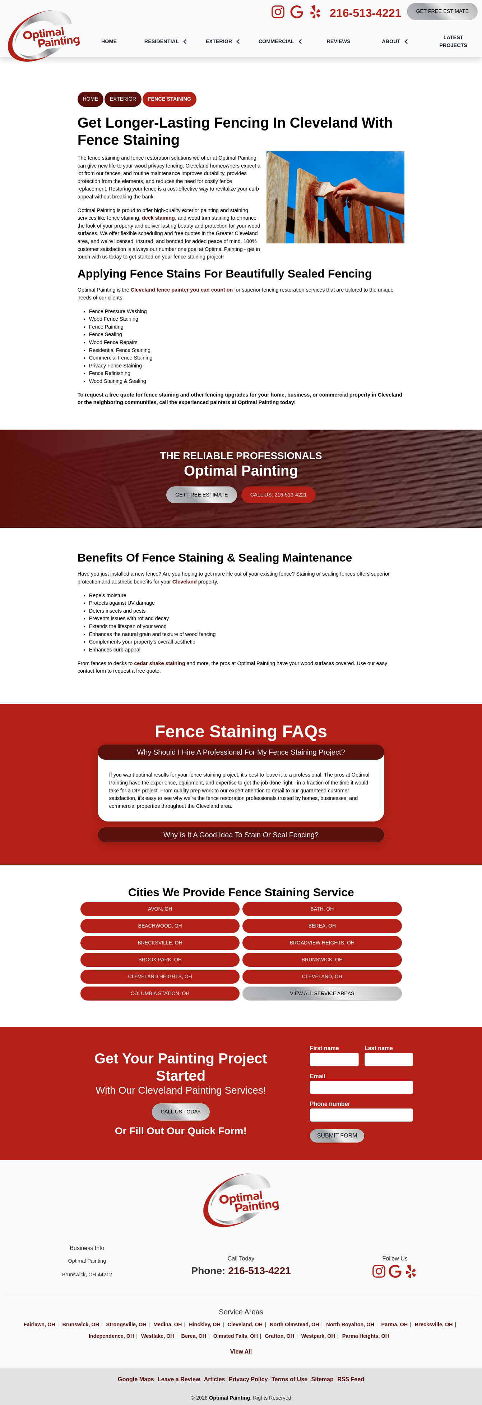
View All (241, 1352)
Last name (381, 1048)
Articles (214, 1379)
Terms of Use (289, 1379)
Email (319, 1076)
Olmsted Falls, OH (235, 1336)
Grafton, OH (280, 1336)
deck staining (158, 218)
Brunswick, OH (80, 1324)
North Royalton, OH (350, 1324)
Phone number (332, 1104)
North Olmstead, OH (294, 1324)
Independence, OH (111, 1336)
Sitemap (322, 1379)
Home (90, 99)
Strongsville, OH (126, 1324)
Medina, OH (167, 1324)
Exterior (123, 99)
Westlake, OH (157, 1336)
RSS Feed (350, 1379)
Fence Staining (169, 99)
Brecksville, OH (434, 1324)
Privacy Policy (248, 1379)
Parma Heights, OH (365, 1336)
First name (326, 1048)
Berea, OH (194, 1336)
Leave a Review (179, 1379)
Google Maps (136, 1379)
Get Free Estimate (442, 11)
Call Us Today (181, 1112)
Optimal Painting (229, 1398)
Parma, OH (394, 1324)
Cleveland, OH (245, 1324)
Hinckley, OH (205, 1324)
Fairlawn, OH (39, 1324)
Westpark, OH (318, 1336)
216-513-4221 (365, 12)
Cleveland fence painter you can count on (182, 290)
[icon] (278, 12)
